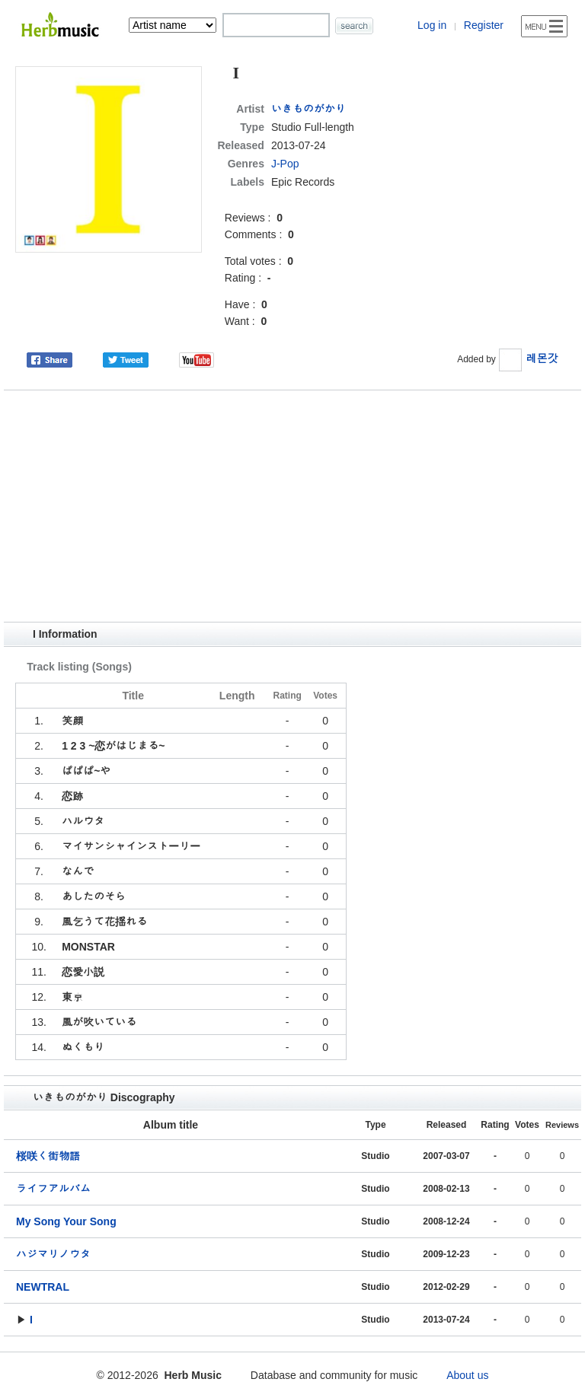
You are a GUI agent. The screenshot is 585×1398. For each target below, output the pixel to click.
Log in (431, 25)
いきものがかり (308, 109)
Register (483, 25)
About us (467, 1375)
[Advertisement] (292, 506)
